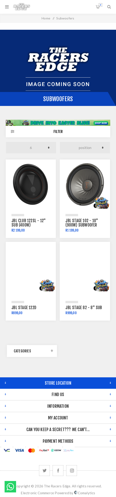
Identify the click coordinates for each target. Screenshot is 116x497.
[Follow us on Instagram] (71, 470)
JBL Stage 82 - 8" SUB (83, 307)
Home (46, 18)
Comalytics (84, 493)
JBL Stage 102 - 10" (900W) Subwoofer (81, 222)
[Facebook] (58, 470)
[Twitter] (44, 470)
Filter (58, 131)
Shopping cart (100, 5)
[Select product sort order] (85, 147)
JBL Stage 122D (23, 307)
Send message (10, 486)
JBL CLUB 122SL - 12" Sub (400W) (28, 222)
